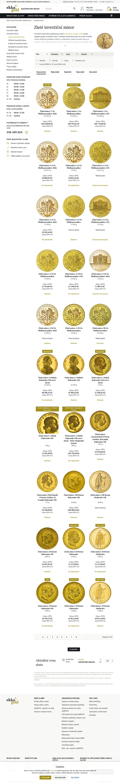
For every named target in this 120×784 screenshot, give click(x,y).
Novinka (55, 61)
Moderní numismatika (14, 70)
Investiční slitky (15, 16)
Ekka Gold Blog (94, 701)
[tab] (41, 54)
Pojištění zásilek (67, 728)
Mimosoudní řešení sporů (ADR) (73, 738)
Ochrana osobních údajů (71, 741)
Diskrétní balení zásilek (70, 724)
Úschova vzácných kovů (42, 712)
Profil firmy (93, 705)
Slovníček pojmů (68, 745)
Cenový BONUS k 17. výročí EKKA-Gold (52, 64)
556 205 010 (14, 132)
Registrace (99, 10)
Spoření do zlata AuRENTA (62, 16)
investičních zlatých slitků (73, 34)
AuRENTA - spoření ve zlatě (44, 708)
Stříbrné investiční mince (17, 40)
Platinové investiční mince (17, 43)
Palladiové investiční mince (18, 47)
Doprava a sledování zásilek (72, 731)
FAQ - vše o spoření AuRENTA (72, 748)
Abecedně (93, 72)
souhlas (52, 771)
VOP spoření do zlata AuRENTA (73, 714)
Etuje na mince (12, 60)
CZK (107, 661)
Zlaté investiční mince (16, 37)
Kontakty (92, 715)
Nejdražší (67, 72)
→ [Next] (81, 637)
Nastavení (75, 778)
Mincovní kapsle (12, 63)
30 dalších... (73, 649)
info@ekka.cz (109, 2)
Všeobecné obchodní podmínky (73, 705)
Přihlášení (89, 10)
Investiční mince (36, 16)
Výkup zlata (85, 16)
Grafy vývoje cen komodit (98, 708)
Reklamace (66, 735)
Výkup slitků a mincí (41, 705)
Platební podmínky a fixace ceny (73, 718)
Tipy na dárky (11, 66)
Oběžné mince (12, 57)
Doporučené (41, 72)
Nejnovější (80, 72)
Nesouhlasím (60, 778)
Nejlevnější (55, 72)
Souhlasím (45, 778)
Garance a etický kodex (70, 701)
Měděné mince (13, 50)
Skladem (42, 61)
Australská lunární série (15, 53)
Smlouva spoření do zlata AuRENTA (71, 709)
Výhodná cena (80, 61)
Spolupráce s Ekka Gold (98, 712)
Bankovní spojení (68, 721)
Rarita (66, 61)
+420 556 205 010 (79, 2)
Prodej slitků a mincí (41, 701)
